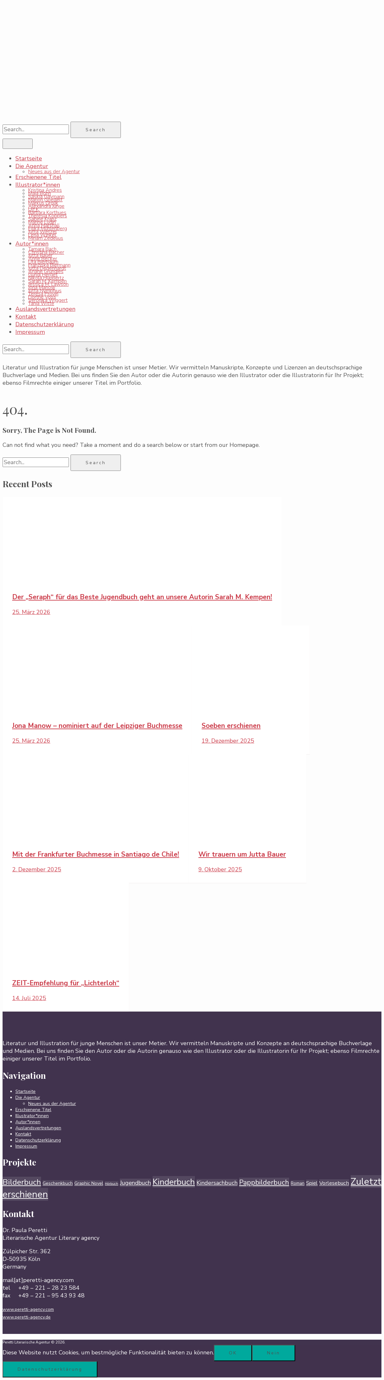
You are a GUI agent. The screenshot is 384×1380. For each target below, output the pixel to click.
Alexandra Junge (46, 206)
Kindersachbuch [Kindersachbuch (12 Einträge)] (217, 1183)
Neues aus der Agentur (54, 171)
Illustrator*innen (37, 185)
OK (233, 1353)
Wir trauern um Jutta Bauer (242, 854)
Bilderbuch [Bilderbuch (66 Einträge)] (22, 1182)
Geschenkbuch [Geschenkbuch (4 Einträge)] (58, 1183)
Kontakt (25, 316)
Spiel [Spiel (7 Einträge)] (312, 1183)
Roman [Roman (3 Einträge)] (298, 1183)
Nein (273, 1353)
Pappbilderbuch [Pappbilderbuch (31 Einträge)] (264, 1182)
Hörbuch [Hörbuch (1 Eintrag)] (111, 1183)
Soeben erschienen (231, 725)
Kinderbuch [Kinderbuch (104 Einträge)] (174, 1182)
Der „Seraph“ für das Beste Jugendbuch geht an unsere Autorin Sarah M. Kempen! (142, 597)
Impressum (30, 332)
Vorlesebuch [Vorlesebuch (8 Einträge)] (334, 1183)
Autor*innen (31, 243)
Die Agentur (31, 166)
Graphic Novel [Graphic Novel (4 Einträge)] (88, 1183)
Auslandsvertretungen (45, 309)
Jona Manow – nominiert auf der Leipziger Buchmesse (97, 725)
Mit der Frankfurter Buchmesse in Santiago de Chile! (95, 854)
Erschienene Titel (38, 177)
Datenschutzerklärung (44, 324)
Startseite (28, 158)
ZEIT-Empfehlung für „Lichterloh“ (65, 983)
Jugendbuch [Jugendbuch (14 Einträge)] (135, 1183)
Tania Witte (41, 303)
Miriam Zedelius (45, 238)
